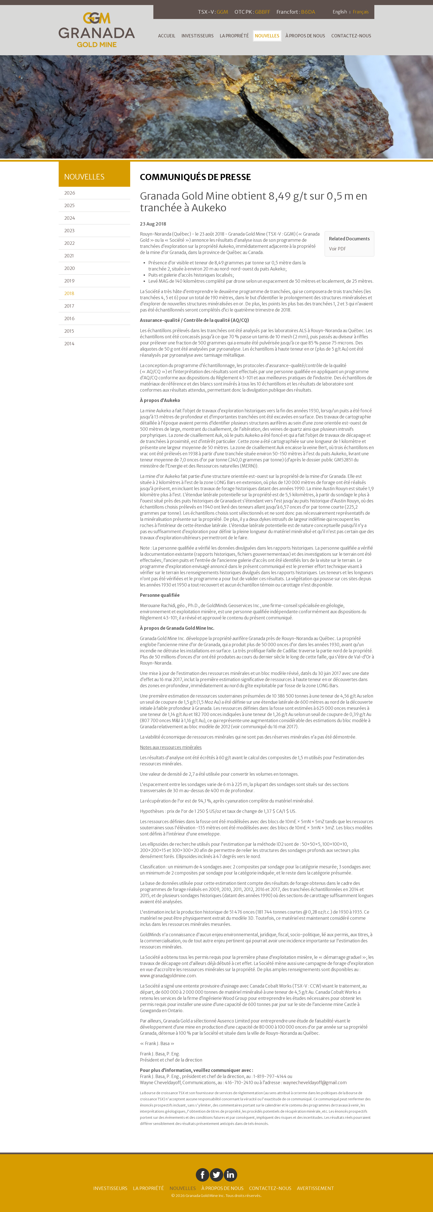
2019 (69, 281)
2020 (69, 268)
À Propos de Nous (305, 36)
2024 (69, 218)
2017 (69, 306)
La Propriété (234, 36)
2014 (69, 343)
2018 (69, 293)
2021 (69, 255)
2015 (69, 331)
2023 (69, 230)
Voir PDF (337, 248)
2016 (69, 318)
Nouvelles (267, 36)
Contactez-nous (351, 36)
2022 (69, 243)
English (340, 12)
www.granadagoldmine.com (168, 975)
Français (361, 12)
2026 (69, 193)
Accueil (166, 36)
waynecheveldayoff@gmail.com (315, 1082)
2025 (69, 205)
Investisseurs (198, 36)
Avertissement (315, 1188)
